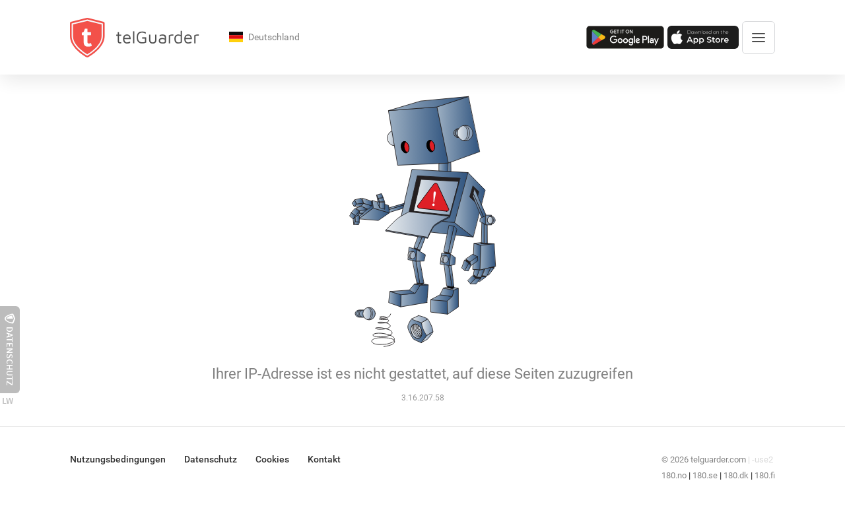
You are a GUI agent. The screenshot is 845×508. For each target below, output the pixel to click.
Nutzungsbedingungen (118, 459)
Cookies (272, 459)
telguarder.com (718, 459)
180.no (674, 475)
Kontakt (324, 459)
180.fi (765, 475)
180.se (705, 475)
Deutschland (264, 38)
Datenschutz (210, 459)
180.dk (736, 475)
